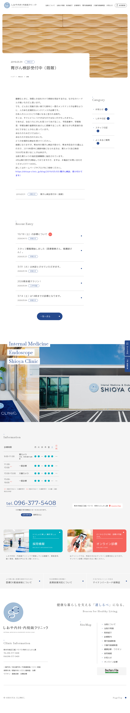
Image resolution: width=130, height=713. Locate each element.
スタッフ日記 (101, 129)
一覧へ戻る (45, 316)
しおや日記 (102, 118)
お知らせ (20, 77)
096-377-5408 (35, 502)
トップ (12, 77)
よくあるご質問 (102, 142)
